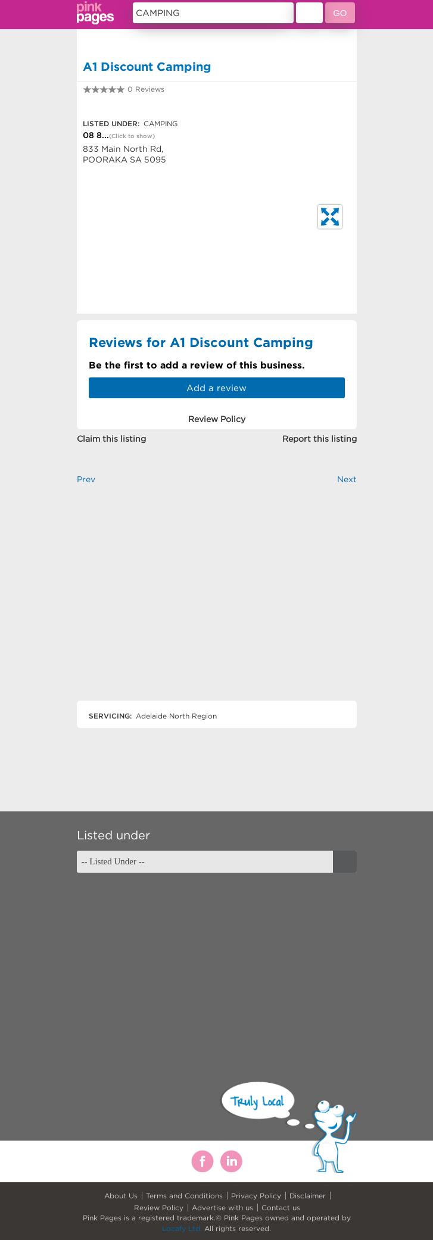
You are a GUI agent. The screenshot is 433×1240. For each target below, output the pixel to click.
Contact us (280, 1207)
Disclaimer (307, 1196)
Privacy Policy (256, 1196)
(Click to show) (132, 136)
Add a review (216, 388)
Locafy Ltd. (182, 1228)
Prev (86, 479)
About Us (121, 1196)
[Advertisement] (217, 603)
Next (347, 479)
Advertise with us (222, 1207)
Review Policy (158, 1207)
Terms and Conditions (184, 1196)
